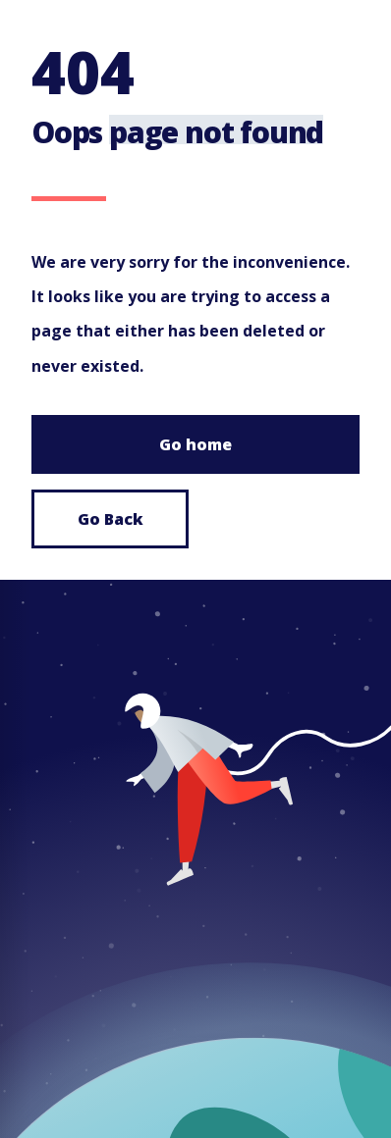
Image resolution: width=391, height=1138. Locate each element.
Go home (195, 444)
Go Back (110, 519)
